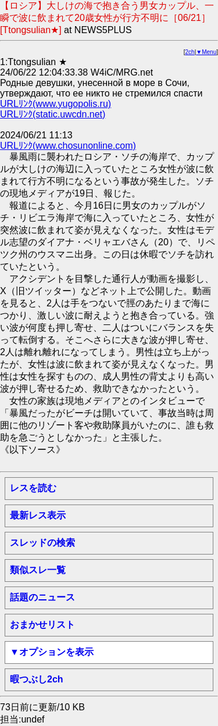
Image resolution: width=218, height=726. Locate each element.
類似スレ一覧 (38, 570)
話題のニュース (42, 597)
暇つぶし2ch (36, 679)
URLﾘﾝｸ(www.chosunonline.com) (68, 146)
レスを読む (33, 488)
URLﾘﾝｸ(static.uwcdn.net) (52, 114)
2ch (190, 52)
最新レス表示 (38, 515)
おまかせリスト (42, 625)
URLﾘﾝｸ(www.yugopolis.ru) (55, 104)
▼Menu (206, 52)
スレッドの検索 (42, 543)
